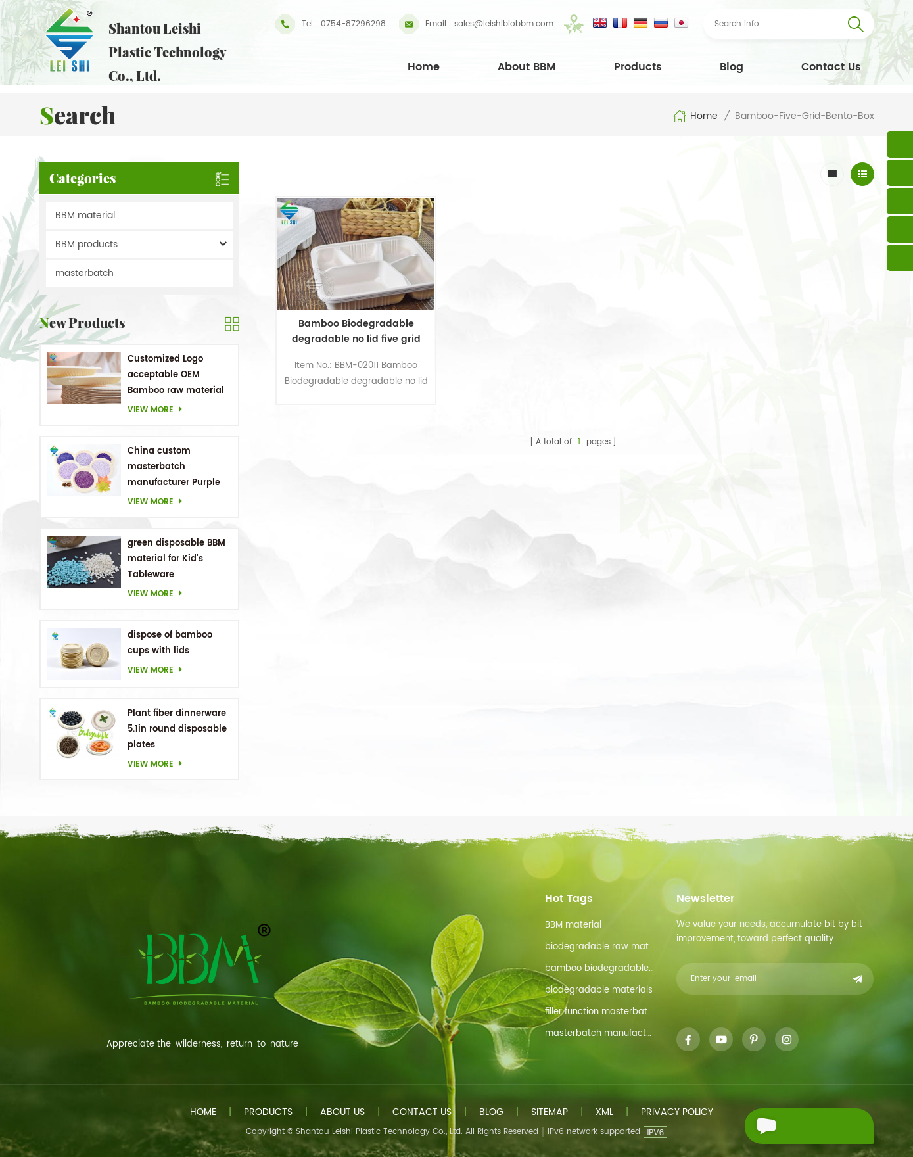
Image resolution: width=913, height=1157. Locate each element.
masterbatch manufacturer (600, 1034)
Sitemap (549, 1112)
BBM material (85, 215)
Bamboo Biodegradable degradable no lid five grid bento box (348, 320)
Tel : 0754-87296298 (330, 24)
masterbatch (84, 273)
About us (342, 1112)
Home (424, 67)
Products (638, 67)
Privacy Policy (677, 1112)
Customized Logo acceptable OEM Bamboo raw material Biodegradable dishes (176, 375)
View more (158, 410)
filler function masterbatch (600, 1012)
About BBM (527, 67)
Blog (731, 67)
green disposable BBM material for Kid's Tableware (176, 559)
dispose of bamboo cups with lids (170, 643)
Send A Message (801, 1126)
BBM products (86, 244)
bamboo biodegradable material (600, 969)
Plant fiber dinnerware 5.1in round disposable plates (177, 729)
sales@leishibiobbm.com (476, 24)
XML (604, 1112)
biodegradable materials (599, 990)
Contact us (422, 1112)
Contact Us (831, 67)
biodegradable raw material (600, 947)
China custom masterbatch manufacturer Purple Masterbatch (174, 467)
